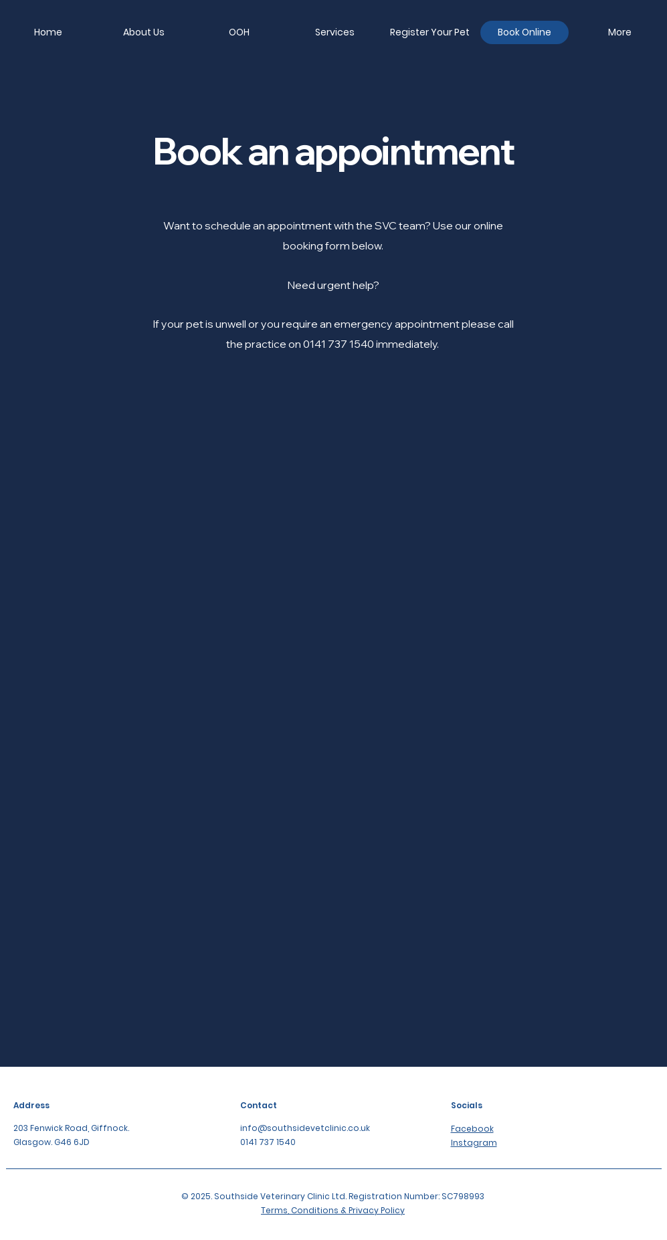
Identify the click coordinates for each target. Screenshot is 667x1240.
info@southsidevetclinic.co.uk (305, 1128)
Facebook (472, 1128)
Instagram (474, 1142)
